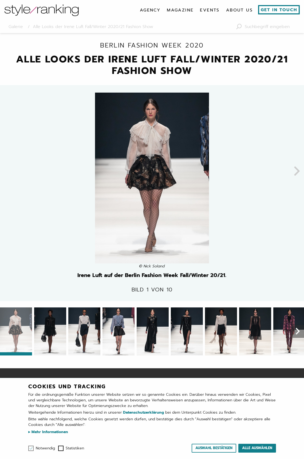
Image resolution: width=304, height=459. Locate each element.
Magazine (180, 10)
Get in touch (279, 10)
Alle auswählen (257, 447)
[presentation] (297, 171)
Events (209, 10)
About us (239, 10)
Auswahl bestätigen (213, 447)
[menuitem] (150, 10)
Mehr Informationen (49, 432)
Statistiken (75, 448)
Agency (150, 10)
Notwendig (45, 448)
